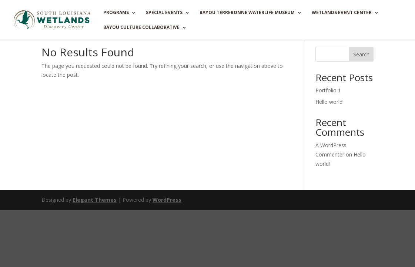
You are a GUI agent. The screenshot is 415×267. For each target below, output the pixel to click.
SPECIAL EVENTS (164, 13)
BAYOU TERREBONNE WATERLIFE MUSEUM (247, 13)
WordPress (167, 199)
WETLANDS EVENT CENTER (342, 13)
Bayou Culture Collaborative (141, 27)
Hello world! (329, 101)
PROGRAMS (116, 13)
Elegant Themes (95, 199)
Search (361, 54)
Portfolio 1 (328, 90)
